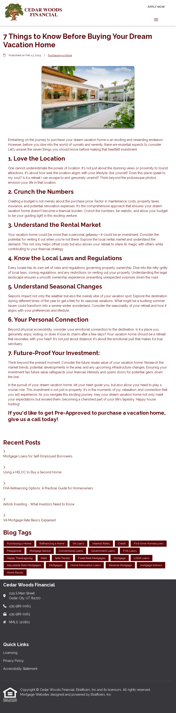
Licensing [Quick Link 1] (10, 653)
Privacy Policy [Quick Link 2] (13, 661)
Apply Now (156, 6)
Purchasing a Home (60, 55)
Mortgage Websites (35, 694)
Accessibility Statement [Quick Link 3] (20, 669)
